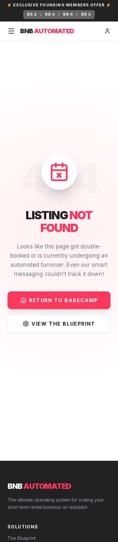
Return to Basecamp (59, 300)
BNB (47, 31)
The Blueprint (22, 538)
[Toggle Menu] (11, 31)
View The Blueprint (59, 324)
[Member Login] (107, 31)
